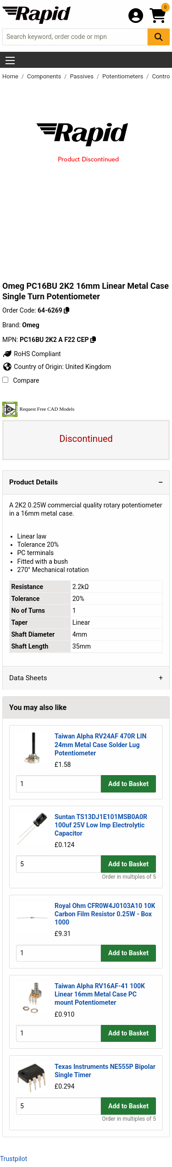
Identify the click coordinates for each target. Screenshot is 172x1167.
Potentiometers (123, 76)
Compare (20, 380)
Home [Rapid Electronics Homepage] (11, 76)
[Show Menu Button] (10, 60)
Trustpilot (13, 1158)
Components (44, 76)
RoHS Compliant (31, 354)
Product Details (33, 482)
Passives (82, 76)
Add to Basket (128, 783)
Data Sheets (28, 678)
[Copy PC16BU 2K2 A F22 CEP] (93, 339)
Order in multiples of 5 (129, 877)
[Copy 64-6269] (66, 310)
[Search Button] (159, 36)
